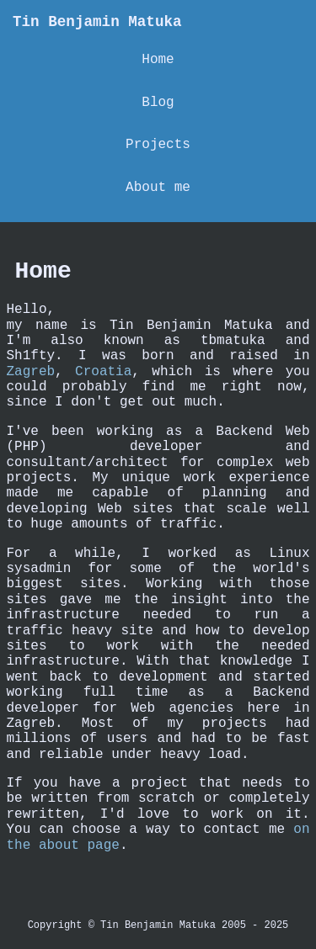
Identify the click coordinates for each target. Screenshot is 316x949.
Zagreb (31, 371)
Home (158, 59)
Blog (158, 102)
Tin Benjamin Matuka (97, 21)
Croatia (103, 371)
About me (158, 187)
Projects (158, 144)
